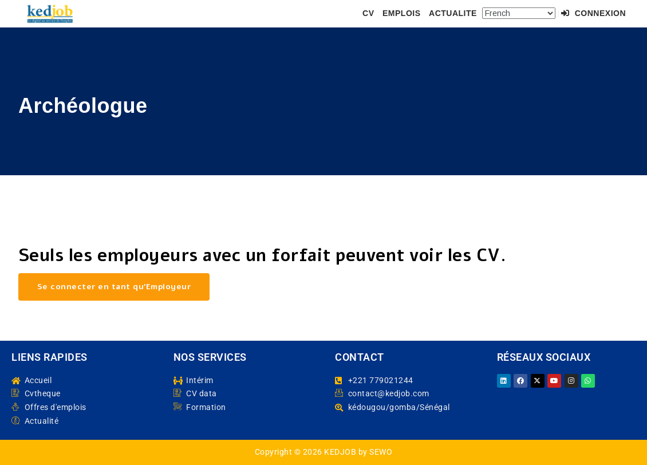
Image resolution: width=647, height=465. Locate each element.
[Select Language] (518, 13)
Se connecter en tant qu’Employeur (114, 286)
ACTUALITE (453, 13)
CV (368, 13)
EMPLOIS (401, 13)
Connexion (593, 13)
